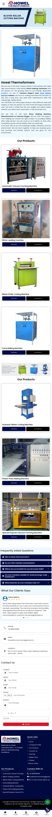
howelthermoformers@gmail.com (21, 640)
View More (14, 190)
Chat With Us (38, 190)
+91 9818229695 (13, 629)
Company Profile (34, 745)
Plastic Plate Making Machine (15, 478)
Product (6, 669)
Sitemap (31, 754)
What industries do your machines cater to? (21, 583)
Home (30, 742)
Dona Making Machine (12, 348)
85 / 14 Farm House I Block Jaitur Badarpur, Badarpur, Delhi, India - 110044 (28, 652)
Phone (6, 692)
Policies (30, 760)
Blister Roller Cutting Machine (15, 294)
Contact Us (32, 751)
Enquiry (6, 700)
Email (5, 685)
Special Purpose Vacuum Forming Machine (22, 532)
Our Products (32, 748)
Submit (26, 724)
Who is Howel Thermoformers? (15, 557)
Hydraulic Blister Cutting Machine (17, 424)
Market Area (32, 757)
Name (5, 677)
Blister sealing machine (13, 240)
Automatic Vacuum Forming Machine (19, 186)
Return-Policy (32, 763)
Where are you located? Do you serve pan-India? (23, 569)
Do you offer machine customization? (18, 563)
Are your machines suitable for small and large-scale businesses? (24, 576)
